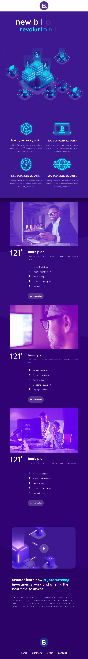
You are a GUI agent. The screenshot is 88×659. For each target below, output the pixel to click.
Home (24, 653)
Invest (50, 653)
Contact (62, 653)
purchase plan (36, 503)
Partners (37, 653)
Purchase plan (36, 296)
